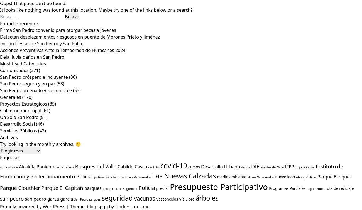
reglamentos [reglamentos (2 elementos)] (315, 189)
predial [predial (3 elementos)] (162, 188)
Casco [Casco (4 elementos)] (141, 167)
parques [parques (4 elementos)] (93, 188)
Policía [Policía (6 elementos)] (146, 188)
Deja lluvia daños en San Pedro (32, 57)
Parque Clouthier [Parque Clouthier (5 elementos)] (20, 188)
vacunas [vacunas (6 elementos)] (144, 198)
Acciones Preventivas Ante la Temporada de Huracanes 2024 (63, 50)
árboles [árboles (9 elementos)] (207, 198)
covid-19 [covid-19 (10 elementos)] (173, 165)
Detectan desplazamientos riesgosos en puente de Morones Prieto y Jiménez (80, 37)
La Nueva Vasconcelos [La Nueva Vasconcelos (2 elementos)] (136, 177)
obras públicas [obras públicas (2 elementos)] (306, 177)
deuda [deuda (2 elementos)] (245, 167)
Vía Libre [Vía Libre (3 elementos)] (186, 199)
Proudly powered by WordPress (33, 207)
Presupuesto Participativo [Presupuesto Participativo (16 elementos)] (219, 186)
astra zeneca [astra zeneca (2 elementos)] (65, 167)
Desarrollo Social (17, 124)
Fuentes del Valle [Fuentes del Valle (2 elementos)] (272, 167)
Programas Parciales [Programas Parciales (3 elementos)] (287, 188)
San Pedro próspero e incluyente (34, 77)
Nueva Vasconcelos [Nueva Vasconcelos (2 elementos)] (261, 177)
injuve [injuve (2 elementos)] (310, 167)
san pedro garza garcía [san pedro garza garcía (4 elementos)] (49, 199)
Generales (10, 97)
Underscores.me (132, 207)
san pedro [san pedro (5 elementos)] (12, 198)
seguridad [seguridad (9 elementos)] (117, 198)
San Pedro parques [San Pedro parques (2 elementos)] (87, 199)
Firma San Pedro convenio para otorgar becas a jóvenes (58, 30)
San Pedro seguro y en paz (27, 84)
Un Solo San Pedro (19, 117)
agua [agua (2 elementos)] (3, 167)
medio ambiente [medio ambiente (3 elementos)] (231, 177)
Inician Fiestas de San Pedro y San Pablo (42, 43)
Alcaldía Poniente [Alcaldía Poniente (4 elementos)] (37, 167)
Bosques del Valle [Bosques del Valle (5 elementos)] (95, 166)
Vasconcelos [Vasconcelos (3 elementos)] (167, 199)
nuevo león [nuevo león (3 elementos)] (285, 177)
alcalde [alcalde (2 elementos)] (13, 167)
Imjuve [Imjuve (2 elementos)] (300, 167)
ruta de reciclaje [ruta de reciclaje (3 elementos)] (339, 188)
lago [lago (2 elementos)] (116, 177)
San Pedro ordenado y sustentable (36, 90)
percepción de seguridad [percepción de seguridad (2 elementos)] (120, 189)
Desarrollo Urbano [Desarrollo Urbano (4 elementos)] (220, 167)
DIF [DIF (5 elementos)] (255, 166)
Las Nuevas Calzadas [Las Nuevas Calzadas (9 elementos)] (184, 175)
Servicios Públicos (18, 131)
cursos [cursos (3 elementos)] (194, 167)
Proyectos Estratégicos (23, 104)
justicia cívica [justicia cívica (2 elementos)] (103, 177)
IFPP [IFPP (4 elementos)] (289, 167)
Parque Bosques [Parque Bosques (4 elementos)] (334, 177)
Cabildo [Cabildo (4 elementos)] (125, 167)
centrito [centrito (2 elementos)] (153, 167)
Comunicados (14, 70)
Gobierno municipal (20, 111)
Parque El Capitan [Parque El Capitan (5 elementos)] (62, 188)
